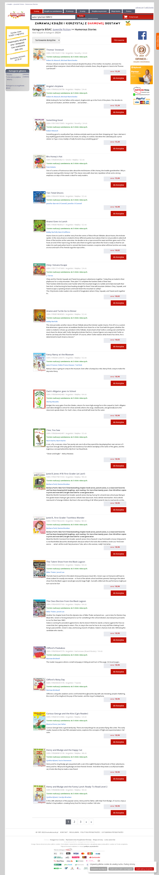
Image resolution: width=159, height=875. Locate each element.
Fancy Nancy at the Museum (60, 354)
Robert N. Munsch (53, 60)
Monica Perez (51, 724)
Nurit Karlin (51, 440)
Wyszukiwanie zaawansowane (87, 18)
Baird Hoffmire (64, 232)
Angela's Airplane (54, 86)
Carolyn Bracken (64, 797)
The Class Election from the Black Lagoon (66, 601)
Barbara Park (51, 484)
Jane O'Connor (52, 365)
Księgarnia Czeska (57, 840)
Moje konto (115, 11)
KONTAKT (64, 832)
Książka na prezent (99, 11)
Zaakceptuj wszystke (144, 869)
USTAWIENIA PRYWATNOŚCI (112, 832)
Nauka (9, 74)
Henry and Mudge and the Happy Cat (64, 750)
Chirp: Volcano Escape (56, 265)
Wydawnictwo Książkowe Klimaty (78, 840)
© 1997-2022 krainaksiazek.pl (47, 832)
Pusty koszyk (133, 17)
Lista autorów (109, 840)
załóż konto (149, 7)
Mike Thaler (51, 572)
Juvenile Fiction (62, 29)
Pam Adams (51, 167)
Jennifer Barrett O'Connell (56, 203)
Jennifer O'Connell (74, 203)
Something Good (54, 120)
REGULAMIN (74, 832)
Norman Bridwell (53, 658)
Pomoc (129, 11)
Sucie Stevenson (64, 760)
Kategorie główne (17, 71)
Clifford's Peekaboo (55, 648)
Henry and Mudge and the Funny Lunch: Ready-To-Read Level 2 (76, 786)
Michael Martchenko (69, 60)
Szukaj (36, 11)
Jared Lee (60, 572)
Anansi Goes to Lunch (56, 221)
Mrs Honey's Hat (54, 156)
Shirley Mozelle (52, 402)
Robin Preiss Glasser (66, 365)
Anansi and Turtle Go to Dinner (61, 311)
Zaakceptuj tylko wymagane (121, 869)
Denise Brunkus (63, 484)
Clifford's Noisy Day (55, 679)
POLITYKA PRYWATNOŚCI (90, 832)
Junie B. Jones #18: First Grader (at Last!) (65, 473)
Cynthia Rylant (52, 760)
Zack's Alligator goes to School (61, 391)
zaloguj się (139, 7)
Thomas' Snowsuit (55, 49)
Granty (82, 11)
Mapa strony (98, 840)
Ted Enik (78, 365)
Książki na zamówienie (53, 11)
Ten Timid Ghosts (54, 193)
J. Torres (49, 275)
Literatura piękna (14, 77)
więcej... (10, 79)
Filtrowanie (119, 40)
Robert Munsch (52, 131)
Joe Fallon (62, 724)
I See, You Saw (53, 430)
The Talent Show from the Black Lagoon (65, 561)
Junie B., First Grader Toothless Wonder (65, 517)
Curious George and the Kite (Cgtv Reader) (67, 713)
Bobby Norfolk (52, 232)
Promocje (70, 11)
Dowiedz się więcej (98, 869)
